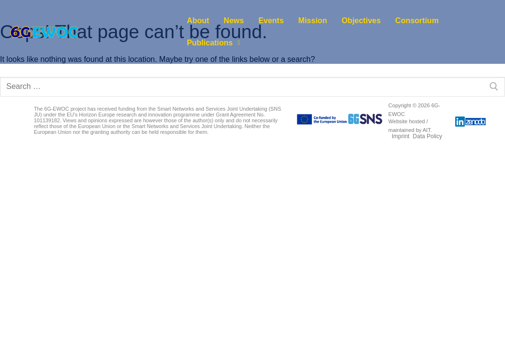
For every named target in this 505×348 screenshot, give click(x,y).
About (198, 20)
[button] (213, 43)
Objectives (361, 20)
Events (270, 20)
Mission (312, 20)
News (233, 20)
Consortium (417, 20)
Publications (213, 43)
